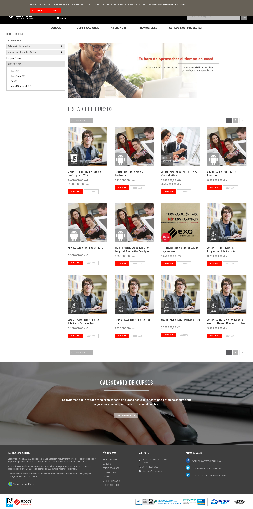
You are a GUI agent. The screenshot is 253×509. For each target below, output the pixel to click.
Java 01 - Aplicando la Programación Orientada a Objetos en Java (85, 321)
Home (9, 34)
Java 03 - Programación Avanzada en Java (180, 319)
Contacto (108, 476)
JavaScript (18, 76)
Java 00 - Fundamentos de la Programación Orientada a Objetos (223, 249)
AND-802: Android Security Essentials (85, 247)
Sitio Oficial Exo (111, 481)
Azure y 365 (118, 27)
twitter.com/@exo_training (207, 468)
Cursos (56, 27)
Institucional (110, 459)
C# (14, 81)
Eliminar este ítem (61, 46)
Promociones (147, 27)
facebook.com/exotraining (206, 461)
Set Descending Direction (96, 120)
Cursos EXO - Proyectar (185, 27)
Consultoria (109, 472)
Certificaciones (88, 27)
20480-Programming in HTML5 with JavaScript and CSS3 (85, 173)
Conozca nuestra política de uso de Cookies (168, 4)
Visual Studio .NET (21, 86)
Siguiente (242, 120)
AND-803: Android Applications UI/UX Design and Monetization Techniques (132, 249)
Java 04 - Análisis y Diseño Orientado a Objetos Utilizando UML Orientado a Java (226, 321)
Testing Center (111, 485)
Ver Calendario (126, 415)
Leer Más (91, 192)
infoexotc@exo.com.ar (152, 471)
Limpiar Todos (13, 58)
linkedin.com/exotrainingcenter (209, 475)
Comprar (75, 192)
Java (15, 71)
